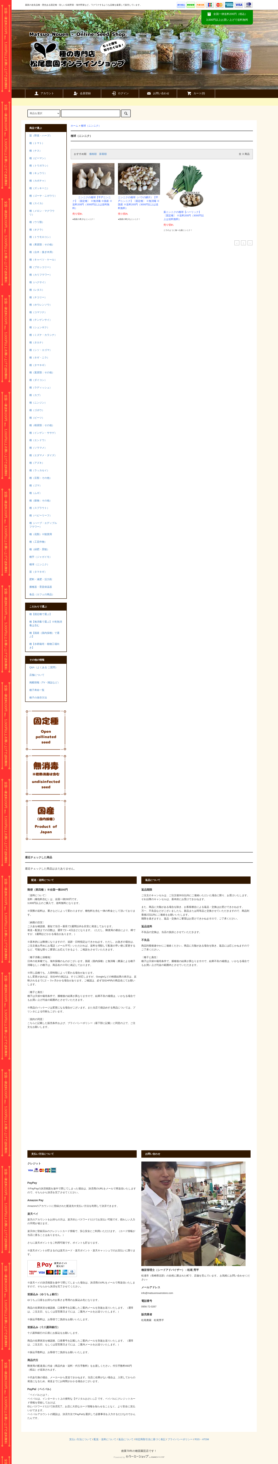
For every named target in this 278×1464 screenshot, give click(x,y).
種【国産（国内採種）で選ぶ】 (44, 635)
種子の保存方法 (38, 697)
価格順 (93, 154)
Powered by (139, 1457)
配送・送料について (105, 1439)
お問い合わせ (158, 93)
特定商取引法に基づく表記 (150, 1439)
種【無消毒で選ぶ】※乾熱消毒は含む (45, 623)
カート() (196, 93)
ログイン (120, 93)
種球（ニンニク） (91, 125)
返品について (125, 1439)
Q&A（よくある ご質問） (43, 667)
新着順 (103, 154)
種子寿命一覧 (36, 690)
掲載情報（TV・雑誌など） (44, 682)
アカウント (44, 93)
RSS (197, 1439)
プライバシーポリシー (180, 1439)
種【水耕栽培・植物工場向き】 (44, 646)
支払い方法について (80, 1439)
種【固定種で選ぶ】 (40, 614)
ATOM (205, 1439)
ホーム (74, 125)
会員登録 (82, 93)
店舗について (36, 675)
